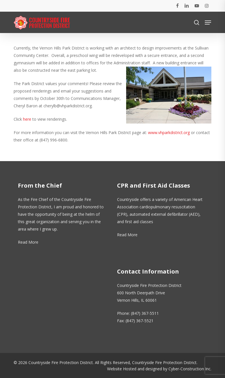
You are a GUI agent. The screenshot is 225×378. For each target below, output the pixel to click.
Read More (28, 242)
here (27, 119)
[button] (208, 22)
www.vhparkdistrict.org (169, 132)
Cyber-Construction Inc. (189, 368)
